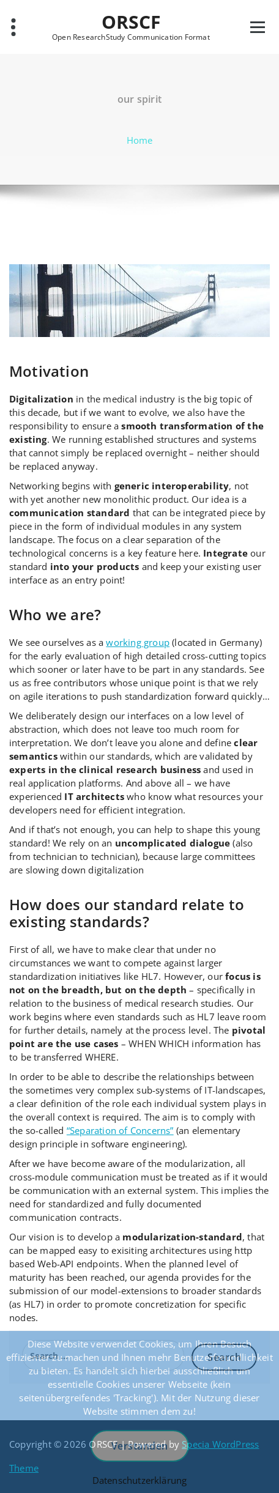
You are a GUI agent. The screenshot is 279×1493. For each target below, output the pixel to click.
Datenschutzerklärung (139, 1480)
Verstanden (139, 1446)
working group (137, 642)
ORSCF (131, 22)
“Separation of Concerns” (120, 1130)
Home (140, 140)
